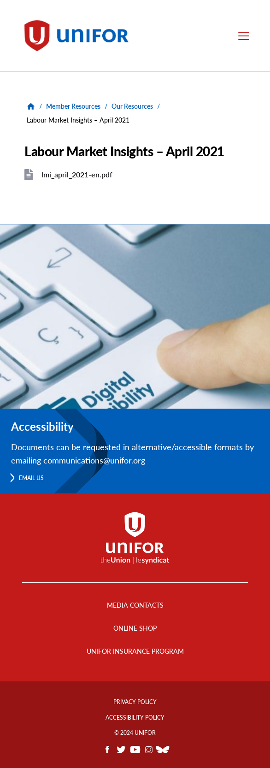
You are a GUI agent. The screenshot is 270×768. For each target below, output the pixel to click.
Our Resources (132, 106)
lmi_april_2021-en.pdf (76, 174)
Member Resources (73, 106)
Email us (31, 478)
